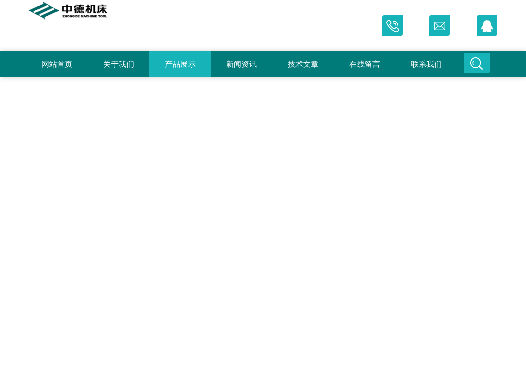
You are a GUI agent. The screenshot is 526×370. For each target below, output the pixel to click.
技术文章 (303, 64)
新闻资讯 (241, 64)
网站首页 (57, 64)
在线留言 (364, 64)
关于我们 (118, 64)
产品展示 (180, 64)
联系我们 (426, 64)
